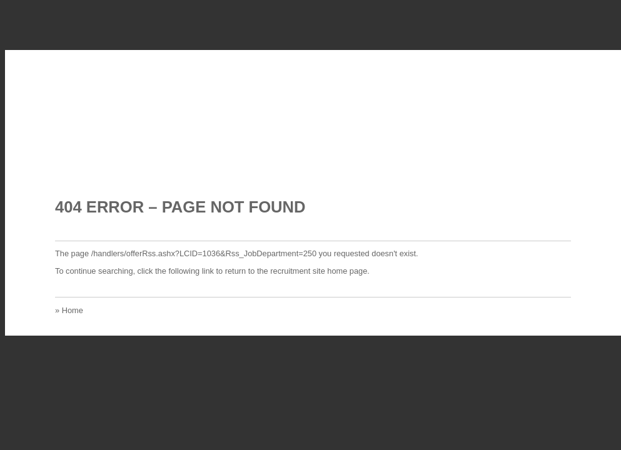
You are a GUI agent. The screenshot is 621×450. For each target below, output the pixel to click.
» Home (69, 310)
